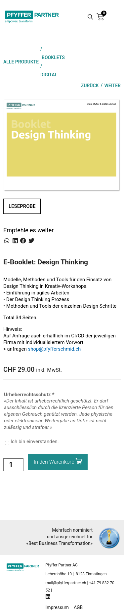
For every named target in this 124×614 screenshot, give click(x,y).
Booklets (53, 57)
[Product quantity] (13, 464)
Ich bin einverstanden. (35, 441)
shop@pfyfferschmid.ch (54, 349)
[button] (7, 241)
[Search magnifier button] (90, 16)
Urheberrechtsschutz (29, 394)
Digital (48, 74)
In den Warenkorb (54, 462)
